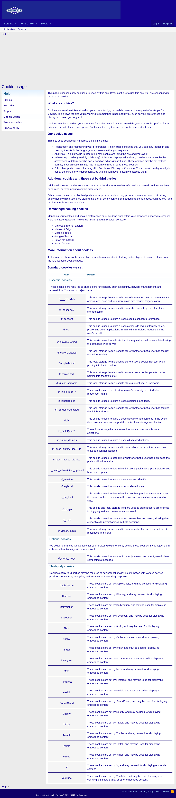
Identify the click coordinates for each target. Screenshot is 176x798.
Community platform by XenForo (61, 795)
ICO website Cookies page (67, 260)
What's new (27, 23)
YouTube (121, 776)
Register (22, 29)
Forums (8, 23)
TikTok (120, 722)
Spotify (120, 711)
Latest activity (8, 29)
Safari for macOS (64, 239)
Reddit (120, 690)
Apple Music (123, 583)
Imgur (119, 647)
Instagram (122, 658)
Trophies (8, 111)
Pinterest (121, 679)
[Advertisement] (88, 60)
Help (158, 791)
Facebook (121, 615)
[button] (15, 23)
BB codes (9, 105)
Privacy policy (11, 127)
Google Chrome (63, 236)
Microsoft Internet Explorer (69, 225)
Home (166, 791)
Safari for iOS (62, 243)
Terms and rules (13, 122)
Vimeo (119, 754)
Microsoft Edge (62, 229)
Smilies (8, 99)
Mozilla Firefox (62, 232)
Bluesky (120, 594)
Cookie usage (12, 116)
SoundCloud (123, 701)
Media (44, 23)
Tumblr (120, 733)
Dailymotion (122, 605)
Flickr (119, 626)
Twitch (120, 744)
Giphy (119, 637)
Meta (119, 669)
